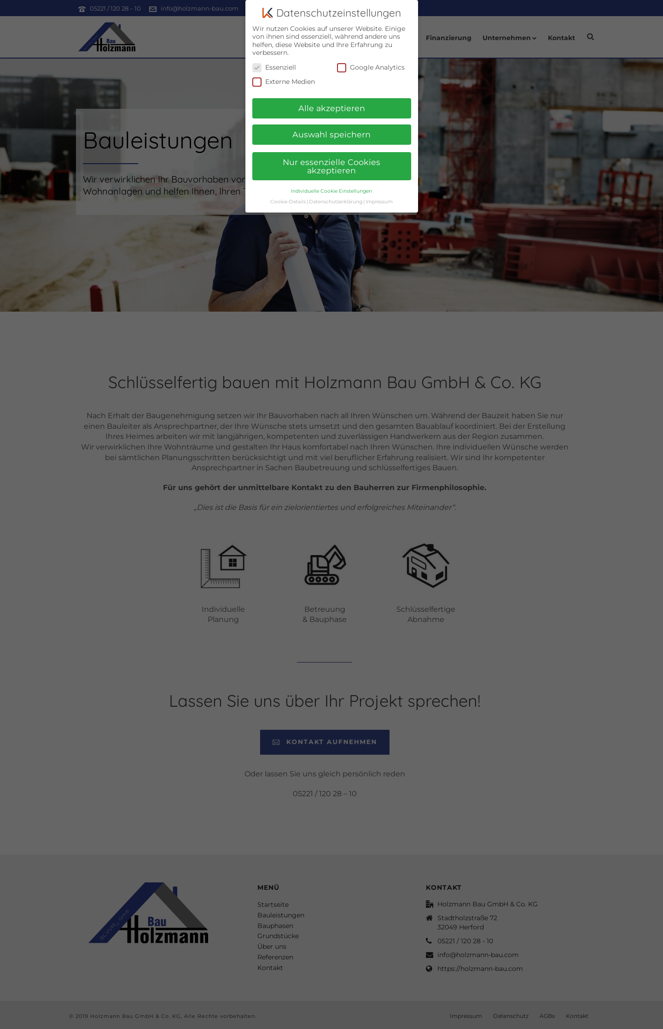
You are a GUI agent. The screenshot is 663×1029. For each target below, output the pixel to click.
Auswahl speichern (331, 130)
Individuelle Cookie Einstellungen (331, 186)
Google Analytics (371, 63)
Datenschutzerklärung (335, 197)
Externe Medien (283, 77)
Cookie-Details (288, 197)
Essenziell (274, 63)
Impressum (379, 197)
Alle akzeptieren (331, 104)
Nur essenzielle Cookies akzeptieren (331, 162)
